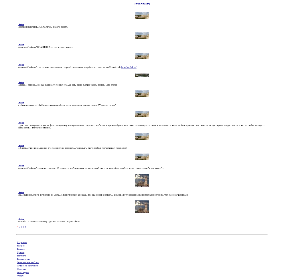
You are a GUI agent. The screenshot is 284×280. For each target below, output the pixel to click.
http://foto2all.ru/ (129, 67)
